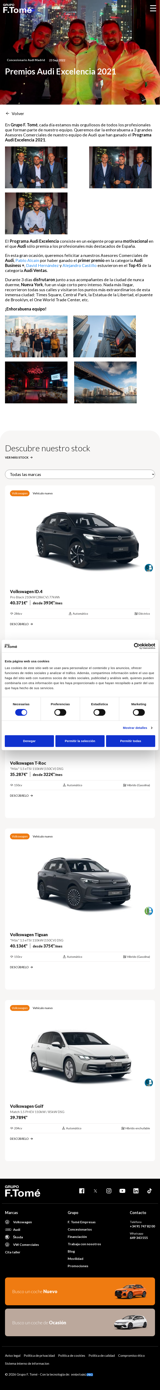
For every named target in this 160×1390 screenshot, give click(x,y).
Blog (71, 1251)
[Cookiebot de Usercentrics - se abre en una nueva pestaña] (137, 646)
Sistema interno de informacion (27, 1363)
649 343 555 (139, 1238)
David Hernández (42, 265)
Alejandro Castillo (79, 265)
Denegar (29, 741)
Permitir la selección (80, 741)
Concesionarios (80, 1229)
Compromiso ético (131, 1355)
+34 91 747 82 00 (142, 1226)
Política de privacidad (39, 1355)
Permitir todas (130, 741)
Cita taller (12, 1252)
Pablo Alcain (27, 260)
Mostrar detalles (135, 728)
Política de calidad (102, 1355)
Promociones (78, 1266)
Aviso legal (12, 1355)
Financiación (77, 1237)
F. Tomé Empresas (82, 1222)
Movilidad (75, 1258)
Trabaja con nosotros (84, 1244)
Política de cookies (71, 1355)
